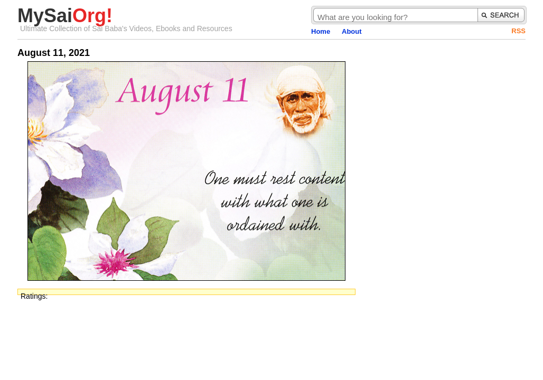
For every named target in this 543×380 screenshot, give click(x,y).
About (352, 31)
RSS (518, 31)
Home (320, 31)
